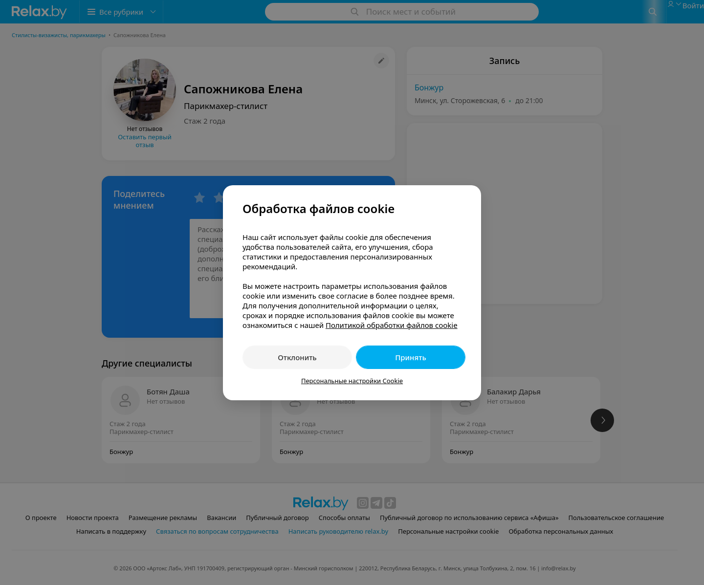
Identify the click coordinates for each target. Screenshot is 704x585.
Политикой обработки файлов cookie (392, 325)
